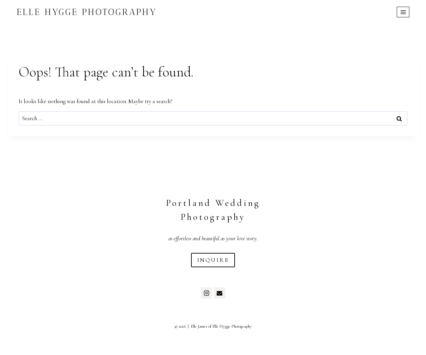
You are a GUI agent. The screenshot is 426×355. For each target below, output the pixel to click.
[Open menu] (403, 12)
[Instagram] (206, 293)
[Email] (219, 293)
